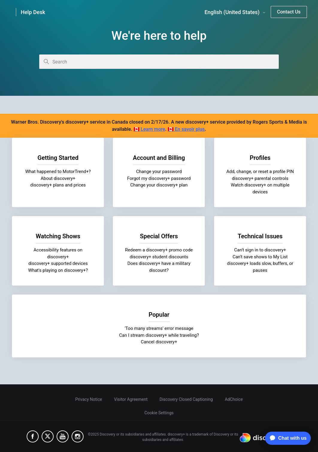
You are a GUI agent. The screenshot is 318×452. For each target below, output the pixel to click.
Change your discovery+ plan (159, 185)
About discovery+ (58, 178)
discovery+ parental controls (260, 178)
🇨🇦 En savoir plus (186, 129)
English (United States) (235, 12)
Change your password (159, 171)
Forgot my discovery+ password (159, 178)
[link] (37, 12)
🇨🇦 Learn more (149, 129)
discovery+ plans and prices (58, 185)
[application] (286, 438)
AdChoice (234, 399)
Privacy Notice (88, 399)
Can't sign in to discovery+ (260, 250)
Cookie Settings (159, 412)
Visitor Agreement (131, 399)
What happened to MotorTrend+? (58, 171)
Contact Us (289, 12)
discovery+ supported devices (58, 263)
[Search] (159, 61)
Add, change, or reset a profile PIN (260, 171)
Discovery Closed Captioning (186, 399)
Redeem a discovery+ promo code (159, 250)
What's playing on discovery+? (58, 270)
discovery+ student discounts (159, 257)
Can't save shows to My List (259, 257)
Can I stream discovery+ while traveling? (159, 335)
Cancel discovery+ (159, 342)
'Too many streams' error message (159, 328)
